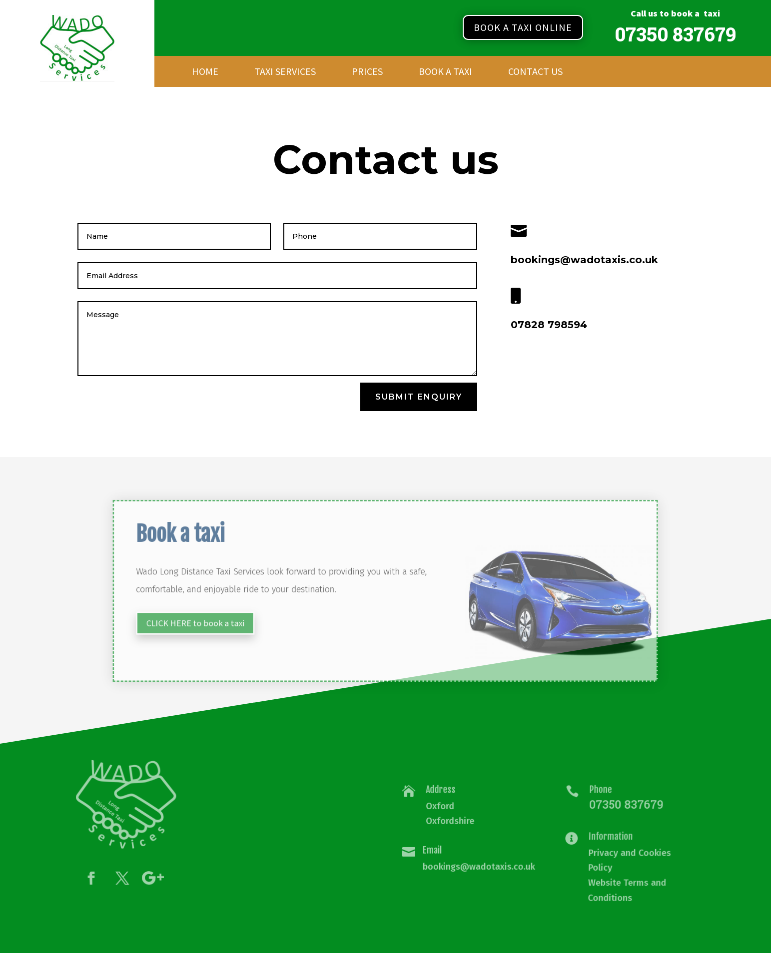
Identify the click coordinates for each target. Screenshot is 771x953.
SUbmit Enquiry (418, 397)
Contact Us (535, 72)
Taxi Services (285, 72)
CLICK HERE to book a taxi (225, 618)
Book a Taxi (445, 72)
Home (205, 72)
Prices (367, 72)
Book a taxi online (523, 27)
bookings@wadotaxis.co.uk (479, 865)
